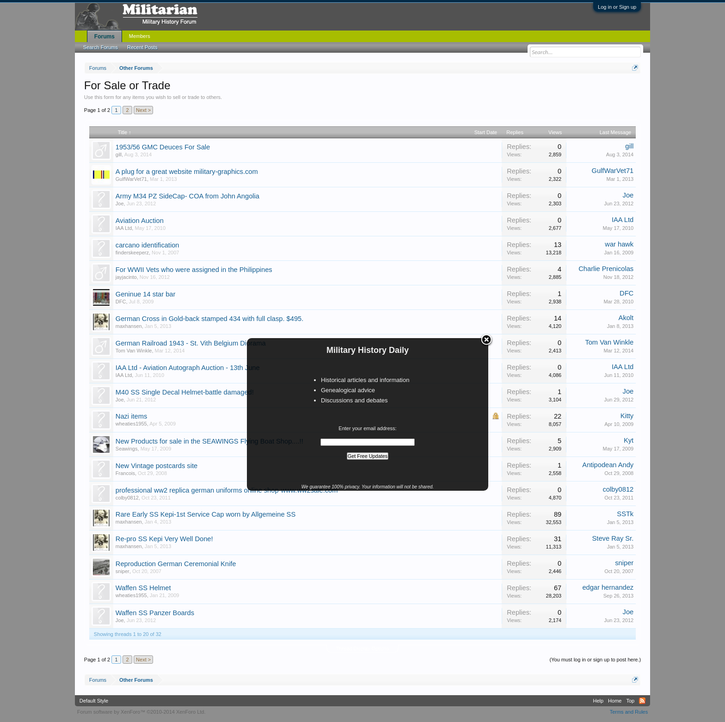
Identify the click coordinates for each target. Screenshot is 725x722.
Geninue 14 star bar (146, 294)
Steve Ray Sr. (613, 538)
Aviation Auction (140, 220)
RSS (642, 700)
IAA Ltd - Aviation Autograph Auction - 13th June (188, 367)
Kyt (628, 440)
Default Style (94, 700)
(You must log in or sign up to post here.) (595, 659)
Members (139, 36)
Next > (143, 110)
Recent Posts (142, 47)
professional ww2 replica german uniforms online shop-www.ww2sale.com (227, 490)
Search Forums (100, 47)
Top (630, 700)
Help (598, 700)
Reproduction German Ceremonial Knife (176, 564)
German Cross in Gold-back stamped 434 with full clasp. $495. (210, 318)
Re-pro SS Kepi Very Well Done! (164, 539)
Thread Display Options (362, 648)
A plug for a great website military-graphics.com (187, 171)
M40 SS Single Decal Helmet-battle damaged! (185, 392)
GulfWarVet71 (131, 179)
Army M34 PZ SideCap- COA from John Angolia (187, 196)
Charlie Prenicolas (605, 268)
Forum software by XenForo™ (141, 712)
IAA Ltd (124, 228)
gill (119, 154)
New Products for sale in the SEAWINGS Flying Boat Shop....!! (209, 441)
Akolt (626, 317)
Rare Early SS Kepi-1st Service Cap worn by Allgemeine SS (205, 514)
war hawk (619, 244)
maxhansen (129, 326)
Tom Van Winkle (134, 350)
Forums (104, 36)
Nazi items (131, 416)
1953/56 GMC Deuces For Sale (163, 147)
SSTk (625, 514)
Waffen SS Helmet (143, 588)
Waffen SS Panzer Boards (155, 613)
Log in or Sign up (617, 7)
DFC (121, 301)
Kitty (627, 416)
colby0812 (127, 497)
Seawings (127, 448)
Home (614, 700)
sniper (122, 571)
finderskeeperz (132, 252)
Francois (125, 473)
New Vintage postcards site (156, 465)
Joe (120, 203)
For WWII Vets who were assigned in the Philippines (194, 269)
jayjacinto (126, 277)
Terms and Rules (629, 712)
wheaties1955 (131, 423)
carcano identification (147, 245)
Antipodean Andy (607, 465)
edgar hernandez (607, 587)
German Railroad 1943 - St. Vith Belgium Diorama (191, 343)
